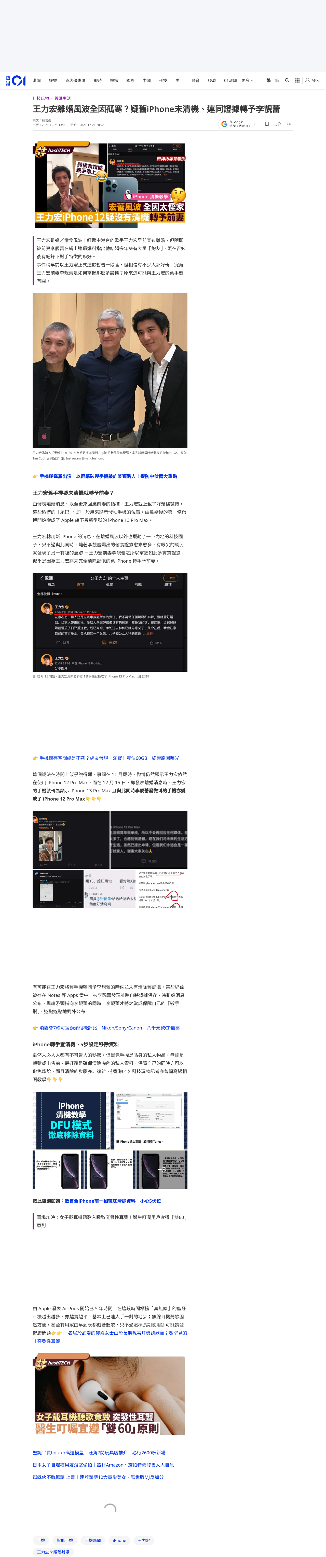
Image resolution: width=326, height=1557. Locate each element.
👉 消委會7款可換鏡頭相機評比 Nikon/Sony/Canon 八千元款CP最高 (106, 1028)
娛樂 (53, 80)
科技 (163, 80)
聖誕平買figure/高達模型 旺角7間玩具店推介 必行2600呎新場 (99, 1453)
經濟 (212, 80)
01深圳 (230, 80)
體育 (196, 80)
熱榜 (114, 80)
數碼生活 (63, 98)
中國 (147, 80)
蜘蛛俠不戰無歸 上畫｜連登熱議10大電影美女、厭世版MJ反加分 (98, 1477)
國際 (130, 80)
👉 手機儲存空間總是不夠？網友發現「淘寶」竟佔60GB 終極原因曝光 (106, 758)
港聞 (37, 80)
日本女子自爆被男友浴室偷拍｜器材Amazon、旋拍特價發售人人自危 (103, 1465)
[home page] (15, 80)
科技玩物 (41, 98)
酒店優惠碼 (75, 80)
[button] (267, 124)
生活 (179, 80)
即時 (98, 80)
